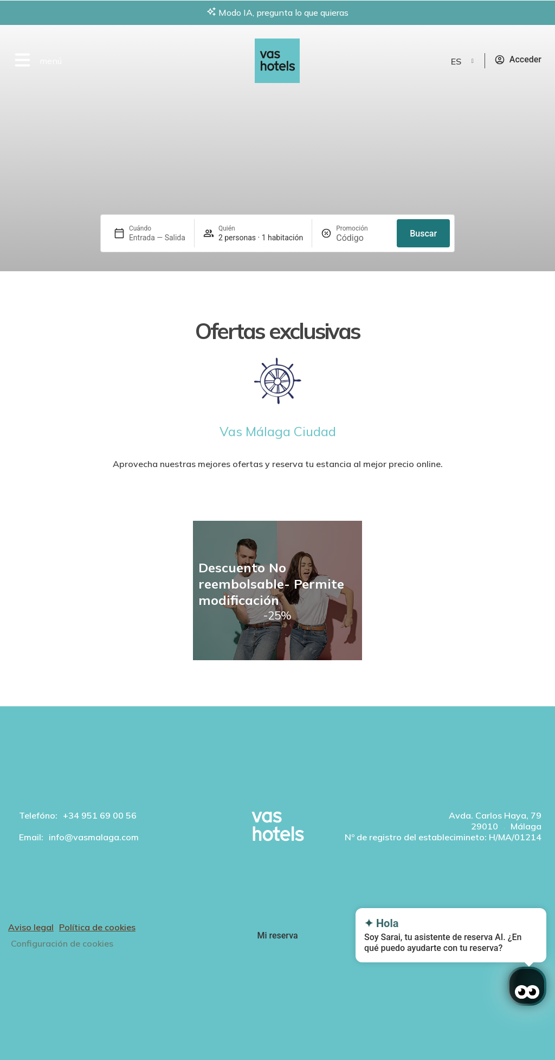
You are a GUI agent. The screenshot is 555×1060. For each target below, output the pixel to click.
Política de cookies (97, 927)
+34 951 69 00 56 (100, 815)
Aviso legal (31, 927)
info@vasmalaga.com (94, 837)
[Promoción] (362, 238)
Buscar (423, 233)
